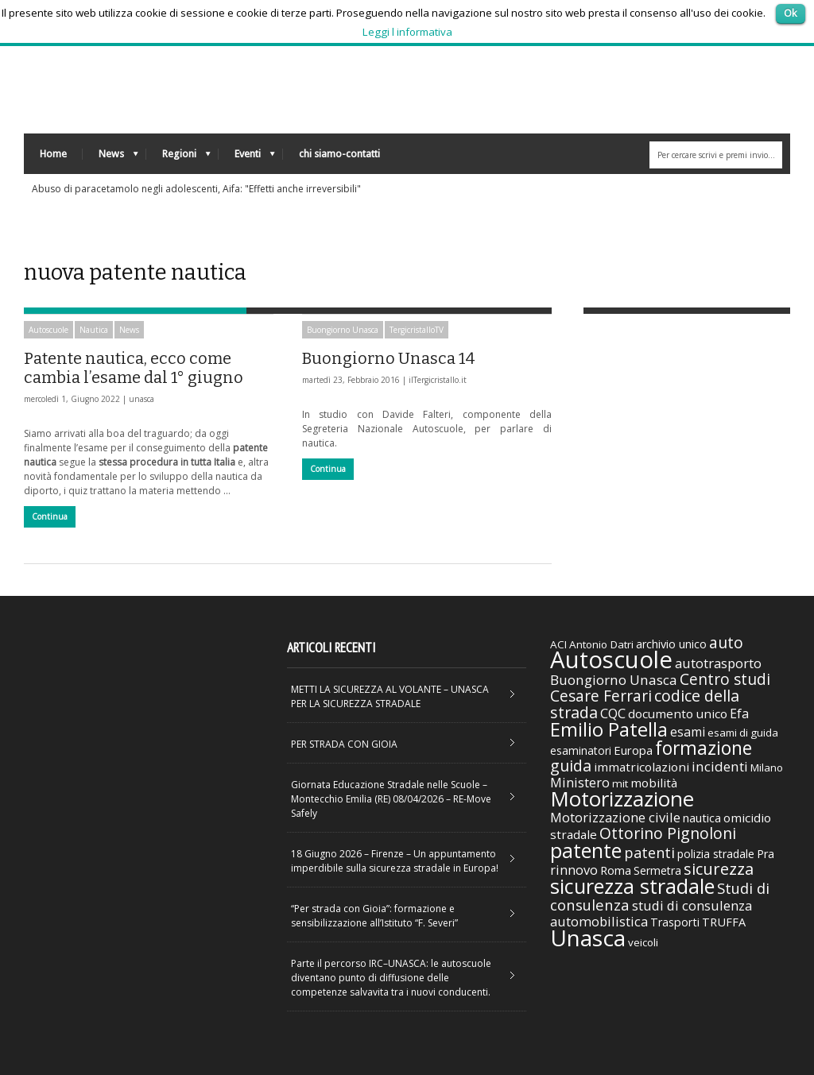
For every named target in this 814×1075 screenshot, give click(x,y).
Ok (790, 13)
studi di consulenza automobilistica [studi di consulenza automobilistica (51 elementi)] (651, 913)
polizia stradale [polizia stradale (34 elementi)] (715, 853)
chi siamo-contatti (339, 154)
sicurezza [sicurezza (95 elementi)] (719, 869)
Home (53, 154)
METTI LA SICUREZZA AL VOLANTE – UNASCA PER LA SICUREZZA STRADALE (390, 696)
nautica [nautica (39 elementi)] (702, 818)
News (110, 158)
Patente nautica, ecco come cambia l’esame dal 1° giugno (133, 368)
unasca (141, 398)
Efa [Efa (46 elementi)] (739, 713)
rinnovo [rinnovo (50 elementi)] (574, 869)
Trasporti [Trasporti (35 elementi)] (675, 922)
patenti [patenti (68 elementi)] (649, 852)
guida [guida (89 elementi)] (570, 765)
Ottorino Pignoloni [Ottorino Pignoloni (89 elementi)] (667, 833)
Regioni (178, 158)
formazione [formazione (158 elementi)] (703, 747)
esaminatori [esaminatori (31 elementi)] (580, 750)
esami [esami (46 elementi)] (687, 732)
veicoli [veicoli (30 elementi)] (643, 942)
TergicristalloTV (417, 329)
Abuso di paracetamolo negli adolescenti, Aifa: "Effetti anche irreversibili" (196, 188)
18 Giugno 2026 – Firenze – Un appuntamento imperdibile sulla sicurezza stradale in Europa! (394, 861)
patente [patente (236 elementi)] (586, 850)
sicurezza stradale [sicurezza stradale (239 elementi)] (632, 885)
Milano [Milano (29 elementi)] (766, 767)
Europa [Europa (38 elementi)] (633, 750)
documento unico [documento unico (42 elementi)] (677, 713)
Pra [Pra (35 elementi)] (765, 853)
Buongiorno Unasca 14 (388, 358)
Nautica (93, 329)
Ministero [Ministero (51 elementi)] (580, 782)
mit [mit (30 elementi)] (620, 783)
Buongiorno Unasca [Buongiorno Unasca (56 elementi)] (613, 680)
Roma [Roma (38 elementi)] (615, 870)
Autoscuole (48, 329)
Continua (50, 516)
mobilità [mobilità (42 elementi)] (653, 783)
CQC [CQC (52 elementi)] (613, 713)
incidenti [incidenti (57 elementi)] (720, 766)
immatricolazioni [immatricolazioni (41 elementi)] (641, 767)
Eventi (247, 158)
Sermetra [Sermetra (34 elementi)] (657, 870)
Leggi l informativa (407, 32)
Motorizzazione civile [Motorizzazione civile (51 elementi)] (615, 817)
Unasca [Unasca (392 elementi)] (588, 937)
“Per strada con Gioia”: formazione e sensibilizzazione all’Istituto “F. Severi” (374, 916)
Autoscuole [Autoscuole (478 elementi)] (611, 659)
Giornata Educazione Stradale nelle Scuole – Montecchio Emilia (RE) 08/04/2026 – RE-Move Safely (391, 799)
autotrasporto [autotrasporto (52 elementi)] (718, 663)
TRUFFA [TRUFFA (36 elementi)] (724, 922)
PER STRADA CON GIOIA (344, 744)
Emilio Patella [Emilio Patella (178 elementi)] (609, 729)
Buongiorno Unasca (342, 329)
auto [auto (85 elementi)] (726, 642)
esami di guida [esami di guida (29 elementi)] (742, 732)
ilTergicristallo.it (438, 379)
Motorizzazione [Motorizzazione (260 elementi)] (622, 798)
